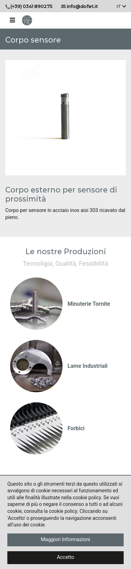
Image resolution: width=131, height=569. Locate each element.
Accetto (65, 557)
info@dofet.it (82, 6)
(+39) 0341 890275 (31, 6)
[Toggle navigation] (12, 20)
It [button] (121, 6)
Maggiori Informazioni (65, 540)
